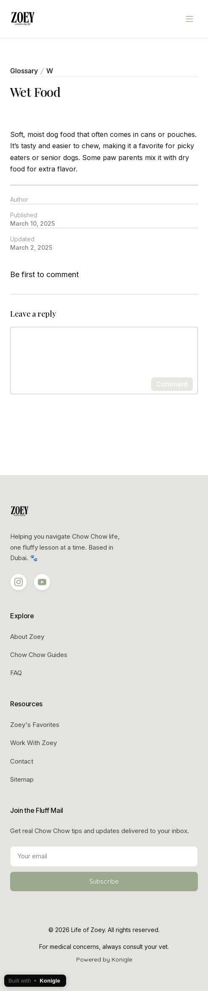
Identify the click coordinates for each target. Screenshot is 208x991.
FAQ (16, 673)
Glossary (24, 71)
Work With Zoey (33, 743)
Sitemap (22, 779)
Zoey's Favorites (34, 725)
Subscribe (104, 881)
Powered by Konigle (104, 959)
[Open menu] (189, 19)
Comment (172, 384)
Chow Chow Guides (38, 655)
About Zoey (27, 637)
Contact (21, 761)
